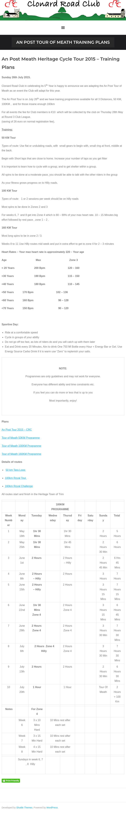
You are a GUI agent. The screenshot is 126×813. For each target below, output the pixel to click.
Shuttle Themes (24, 807)
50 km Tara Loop (16, 470)
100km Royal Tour (16, 478)
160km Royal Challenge (19, 486)
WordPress (52, 807)
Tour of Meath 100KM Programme (21, 445)
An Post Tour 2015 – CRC (17, 429)
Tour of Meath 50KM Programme (21, 437)
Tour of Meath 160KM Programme (21, 454)
